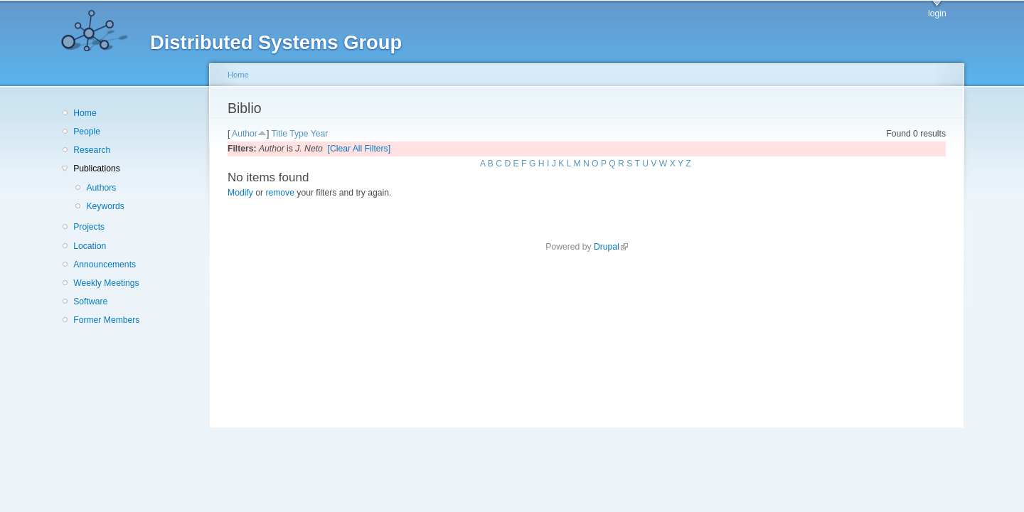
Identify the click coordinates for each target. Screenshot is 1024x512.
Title (279, 134)
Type (298, 134)
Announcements (104, 265)
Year (320, 134)
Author (244, 134)
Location (89, 246)
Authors (101, 188)
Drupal (611, 247)
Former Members (106, 320)
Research (91, 150)
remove (279, 193)
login (937, 13)
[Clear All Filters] (359, 149)
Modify (240, 193)
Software (90, 301)
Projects (89, 227)
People (86, 132)
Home (84, 113)
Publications (96, 169)
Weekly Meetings (106, 283)
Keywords (105, 206)
